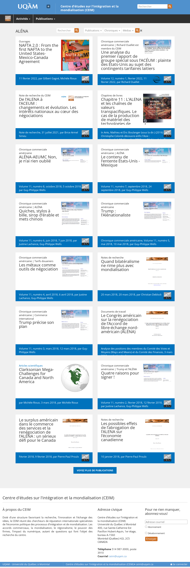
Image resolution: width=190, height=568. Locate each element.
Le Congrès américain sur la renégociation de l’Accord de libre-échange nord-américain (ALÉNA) (121, 323)
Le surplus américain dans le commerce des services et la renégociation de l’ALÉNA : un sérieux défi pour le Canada (38, 430)
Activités (23, 19)
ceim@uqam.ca (118, 556)
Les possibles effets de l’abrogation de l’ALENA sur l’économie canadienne (119, 431)
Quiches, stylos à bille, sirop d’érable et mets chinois (39, 215)
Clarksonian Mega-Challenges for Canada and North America (36, 375)
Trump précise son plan (36, 324)
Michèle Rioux (68, 78)
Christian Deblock (151, 294)
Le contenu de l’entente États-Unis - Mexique (120, 161)
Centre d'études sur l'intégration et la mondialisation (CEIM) (90, 8)
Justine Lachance (28, 244)
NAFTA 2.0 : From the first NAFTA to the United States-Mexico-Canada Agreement (38, 53)
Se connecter (179, 564)
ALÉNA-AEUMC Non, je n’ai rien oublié (38, 159)
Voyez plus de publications (95, 470)
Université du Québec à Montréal (26, 564)
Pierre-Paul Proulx (68, 456)
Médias (128, 30)
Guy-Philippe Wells (35, 190)
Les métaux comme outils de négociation (38, 267)
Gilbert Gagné (51, 78)
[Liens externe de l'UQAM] (48, 6)
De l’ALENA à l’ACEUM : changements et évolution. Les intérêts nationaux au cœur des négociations (48, 107)
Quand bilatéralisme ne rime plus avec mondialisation (120, 265)
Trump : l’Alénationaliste (115, 213)
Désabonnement (156, 533)
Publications (45, 19)
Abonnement (154, 526)
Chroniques (112, 30)
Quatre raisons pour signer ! (120, 375)
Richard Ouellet (130, 82)
